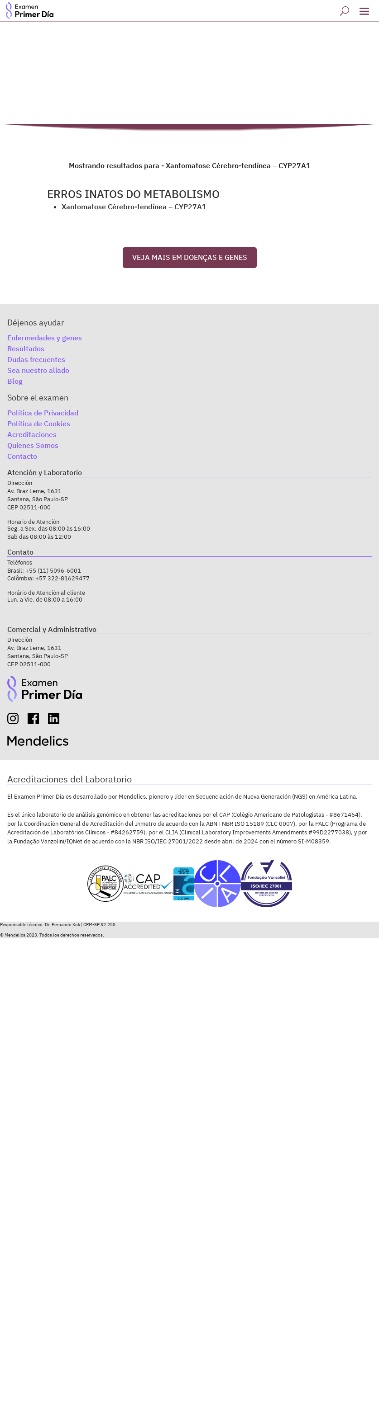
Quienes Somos (32, 445)
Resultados (25, 348)
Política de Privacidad (42, 412)
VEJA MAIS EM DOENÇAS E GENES (189, 257)
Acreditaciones (32, 434)
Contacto (22, 456)
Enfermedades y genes (44, 337)
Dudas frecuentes (36, 359)
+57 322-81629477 (62, 578)
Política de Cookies (38, 423)
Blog (15, 381)
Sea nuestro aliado (38, 370)
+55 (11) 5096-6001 (53, 570)
